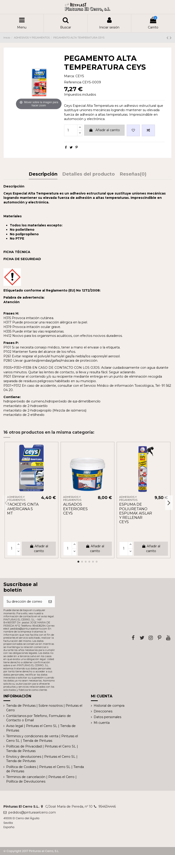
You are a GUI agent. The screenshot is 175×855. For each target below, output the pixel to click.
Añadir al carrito (104, 130)
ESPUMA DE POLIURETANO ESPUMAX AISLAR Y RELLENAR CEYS (135, 513)
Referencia (72, 82)
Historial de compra (109, 706)
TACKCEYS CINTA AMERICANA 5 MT (23, 508)
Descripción (43, 174)
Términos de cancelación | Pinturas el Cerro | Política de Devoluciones (41, 779)
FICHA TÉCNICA (16, 252)
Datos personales (107, 717)
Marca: (69, 76)
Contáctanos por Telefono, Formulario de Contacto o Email (38, 718)
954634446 (107, 806)
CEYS (79, 76)
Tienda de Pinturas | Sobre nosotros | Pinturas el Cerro (44, 708)
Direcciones (103, 711)
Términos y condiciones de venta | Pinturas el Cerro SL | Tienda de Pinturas (42, 738)
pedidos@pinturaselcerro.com (32, 812)
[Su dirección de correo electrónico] (24, 601)
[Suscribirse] (50, 601)
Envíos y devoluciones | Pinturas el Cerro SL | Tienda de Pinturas (41, 759)
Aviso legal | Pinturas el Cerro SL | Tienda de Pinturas (41, 728)
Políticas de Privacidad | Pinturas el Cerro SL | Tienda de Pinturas (42, 748)
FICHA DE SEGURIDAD (22, 259)
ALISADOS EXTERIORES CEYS (75, 508)
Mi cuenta (102, 723)
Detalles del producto (88, 174)
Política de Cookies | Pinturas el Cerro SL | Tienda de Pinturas (45, 769)
